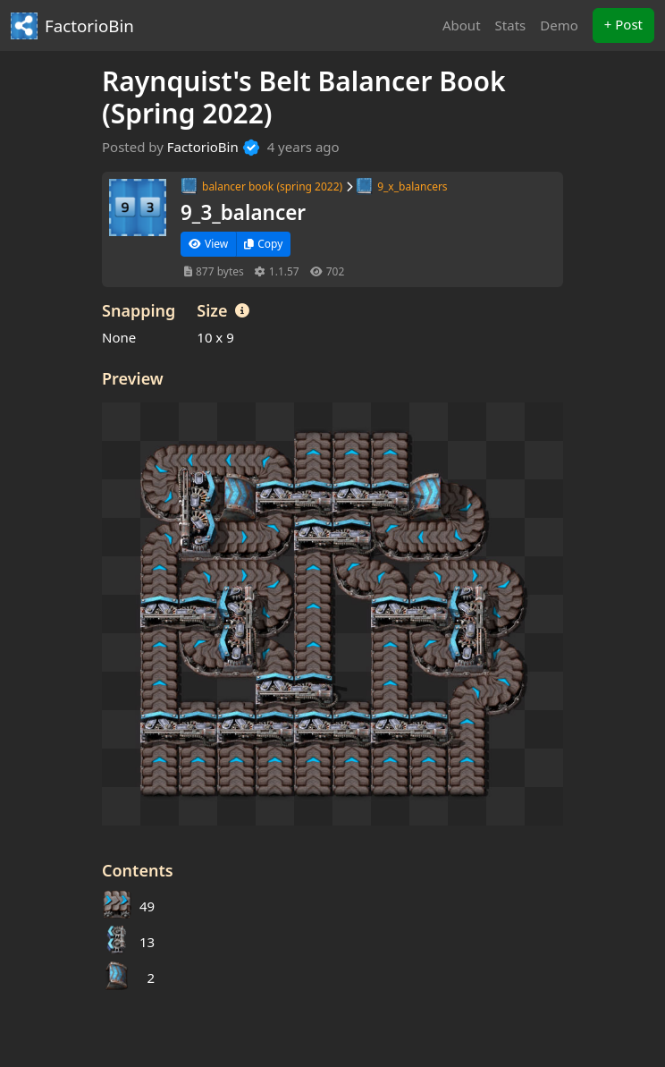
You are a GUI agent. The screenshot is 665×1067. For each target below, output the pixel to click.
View (208, 243)
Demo (559, 25)
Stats (510, 25)
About (461, 25)
